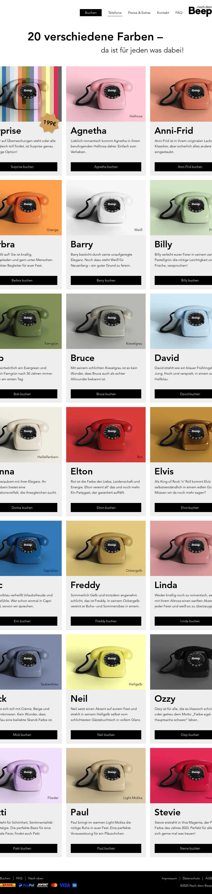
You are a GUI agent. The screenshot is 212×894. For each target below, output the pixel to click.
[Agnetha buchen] (106, 166)
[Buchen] (91, 12)
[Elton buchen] (106, 507)
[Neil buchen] (106, 734)
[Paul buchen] (106, 848)
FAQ (19, 878)
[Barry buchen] (106, 280)
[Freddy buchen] (106, 621)
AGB (209, 878)
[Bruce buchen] (106, 393)
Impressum (169, 878)
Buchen (5, 878)
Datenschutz (192, 878)
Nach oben (35, 878)
